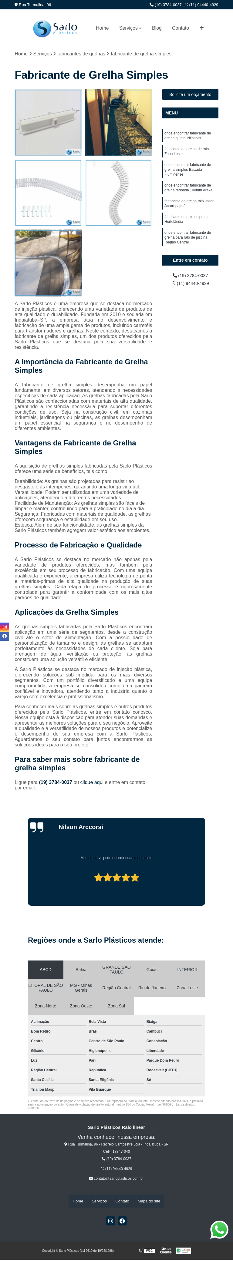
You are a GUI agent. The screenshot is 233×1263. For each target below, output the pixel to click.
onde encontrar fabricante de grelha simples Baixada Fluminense (187, 173)
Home (102, 28)
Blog (157, 28)
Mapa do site (149, 1201)
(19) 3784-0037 (166, 4)
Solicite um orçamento (190, 95)
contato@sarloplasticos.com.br (116, 1179)
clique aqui (92, 782)
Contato (180, 28)
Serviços (128, 28)
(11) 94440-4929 (201, 4)
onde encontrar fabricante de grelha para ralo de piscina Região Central (187, 246)
